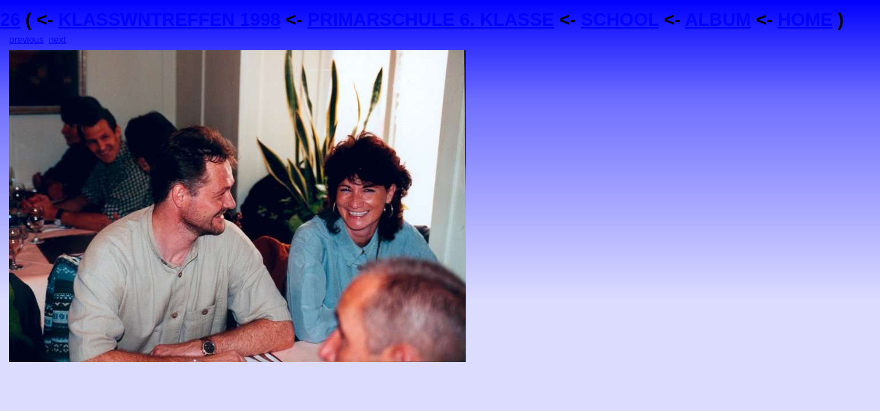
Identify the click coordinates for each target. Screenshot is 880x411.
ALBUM (718, 19)
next (57, 40)
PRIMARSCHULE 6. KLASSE (431, 19)
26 (10, 19)
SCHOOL (620, 19)
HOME (805, 19)
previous (26, 40)
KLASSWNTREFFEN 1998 (169, 19)
